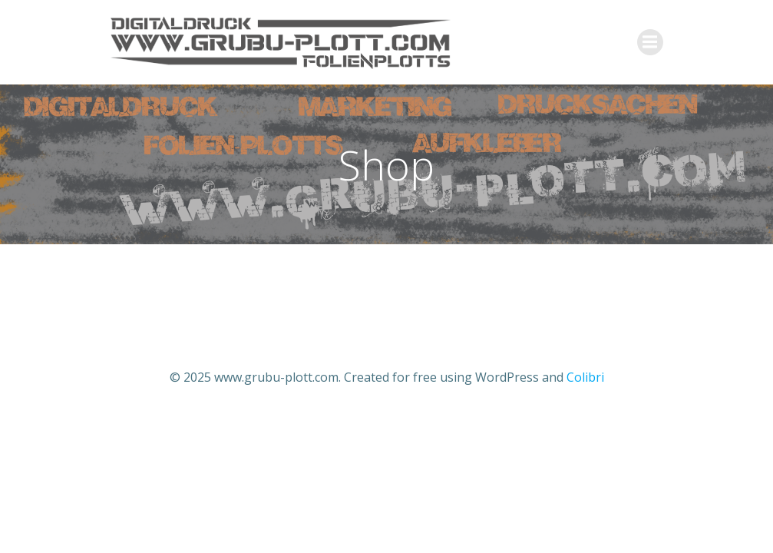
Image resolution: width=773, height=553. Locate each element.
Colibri (585, 377)
